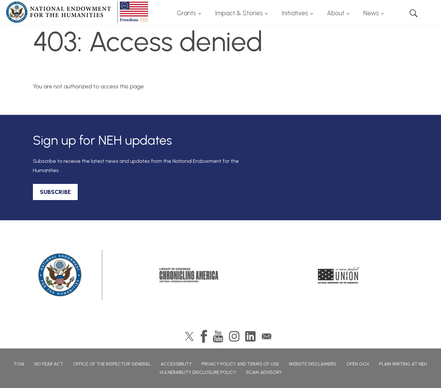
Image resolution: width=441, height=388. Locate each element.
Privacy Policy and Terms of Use (240, 364)
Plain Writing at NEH (403, 364)
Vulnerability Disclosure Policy (197, 372)
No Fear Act (48, 364)
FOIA (19, 364)
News (371, 13)
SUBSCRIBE (55, 192)
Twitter (189, 336)
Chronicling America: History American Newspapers (188, 275)
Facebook (204, 336)
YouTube (218, 336)
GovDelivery (266, 336)
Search (413, 13)
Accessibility (176, 364)
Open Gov (357, 364)
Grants (186, 13)
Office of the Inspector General (112, 364)
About (336, 13)
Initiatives (295, 13)
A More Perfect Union (339, 275)
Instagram (234, 336)
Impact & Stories (239, 13)
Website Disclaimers (312, 364)
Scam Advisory (264, 372)
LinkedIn (250, 336)
